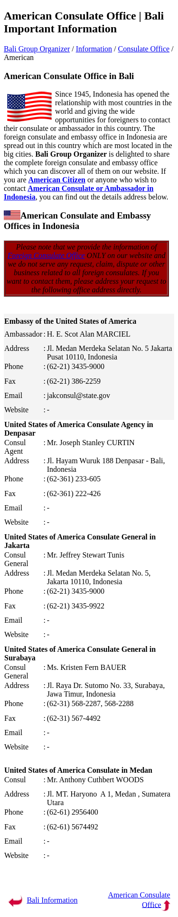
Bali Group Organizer (37, 49)
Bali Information (52, 900)
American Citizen (56, 180)
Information (94, 49)
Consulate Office (144, 49)
